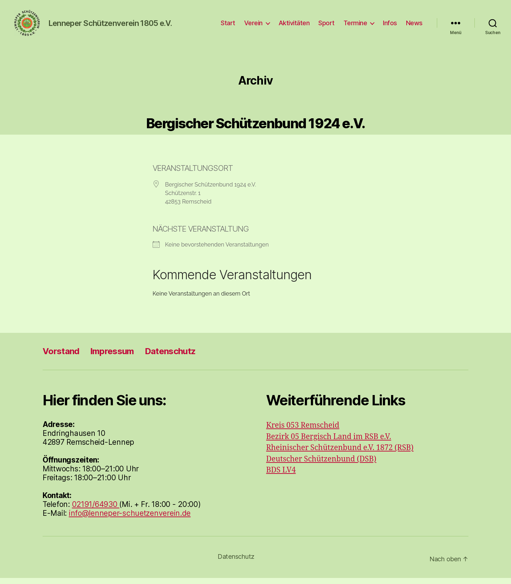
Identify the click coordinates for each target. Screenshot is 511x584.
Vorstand (61, 357)
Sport (326, 25)
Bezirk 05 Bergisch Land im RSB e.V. (328, 442)
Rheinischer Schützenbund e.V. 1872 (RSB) (339, 454)
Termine (355, 25)
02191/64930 (96, 510)
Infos (390, 25)
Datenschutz (170, 357)
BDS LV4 (281, 476)
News (414, 25)
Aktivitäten (294, 25)
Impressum (112, 357)
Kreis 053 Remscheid (302, 431)
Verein (253, 25)
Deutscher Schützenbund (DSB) (321, 465)
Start (228, 25)
